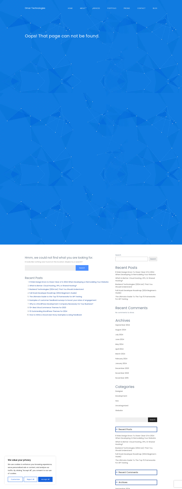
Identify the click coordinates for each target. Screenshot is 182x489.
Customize (15, 479)
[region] (30, 470)
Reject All (30, 479)
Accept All (45, 479)
